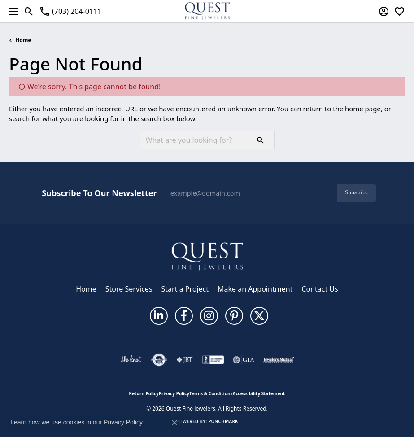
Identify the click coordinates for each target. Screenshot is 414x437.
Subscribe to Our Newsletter (99, 193)
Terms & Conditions (211, 393)
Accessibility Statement (259, 393)
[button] (29, 11)
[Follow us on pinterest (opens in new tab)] (234, 316)
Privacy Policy (174, 393)
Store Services (129, 289)
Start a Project (185, 289)
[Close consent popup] (174, 422)
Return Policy (144, 393)
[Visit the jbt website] (184, 360)
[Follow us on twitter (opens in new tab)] (259, 316)
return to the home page (342, 108)
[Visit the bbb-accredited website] (213, 360)
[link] (70, 11)
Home (23, 40)
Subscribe (356, 193)
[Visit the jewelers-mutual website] (278, 360)
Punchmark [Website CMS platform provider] (223, 421)
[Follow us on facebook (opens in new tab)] (184, 316)
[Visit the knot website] (131, 360)
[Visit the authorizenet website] (159, 360)
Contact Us (319, 289)
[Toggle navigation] (11, 11)
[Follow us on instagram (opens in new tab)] (209, 316)
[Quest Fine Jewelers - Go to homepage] (207, 256)
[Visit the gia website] (243, 360)
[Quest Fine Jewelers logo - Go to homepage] (207, 11)
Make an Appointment (255, 289)
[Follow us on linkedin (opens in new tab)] (159, 316)
